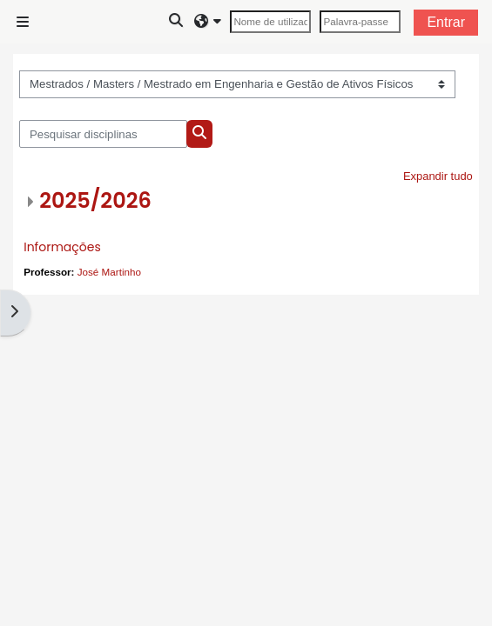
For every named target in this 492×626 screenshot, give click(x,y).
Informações (62, 247)
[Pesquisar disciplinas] (103, 134)
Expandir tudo (438, 176)
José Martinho (109, 271)
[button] (176, 21)
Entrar (446, 22)
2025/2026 (95, 200)
